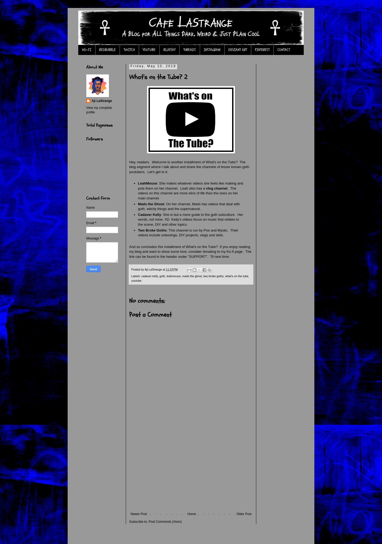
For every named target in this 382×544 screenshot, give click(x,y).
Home (192, 514)
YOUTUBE (149, 49)
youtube (136, 280)
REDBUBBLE (107, 49)
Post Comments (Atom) (165, 522)
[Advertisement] (191, 472)
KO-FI (86, 49)
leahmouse (174, 276)
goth (162, 276)
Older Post (243, 514)
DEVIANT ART (237, 49)
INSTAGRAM (212, 49)
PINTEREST (262, 49)
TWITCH (129, 49)
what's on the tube (236, 276)
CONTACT (283, 49)
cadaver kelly (149, 276)
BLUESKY (169, 49)
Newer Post (139, 514)
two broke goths (213, 276)
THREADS (189, 49)
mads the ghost (192, 276)
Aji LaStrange (102, 101)
